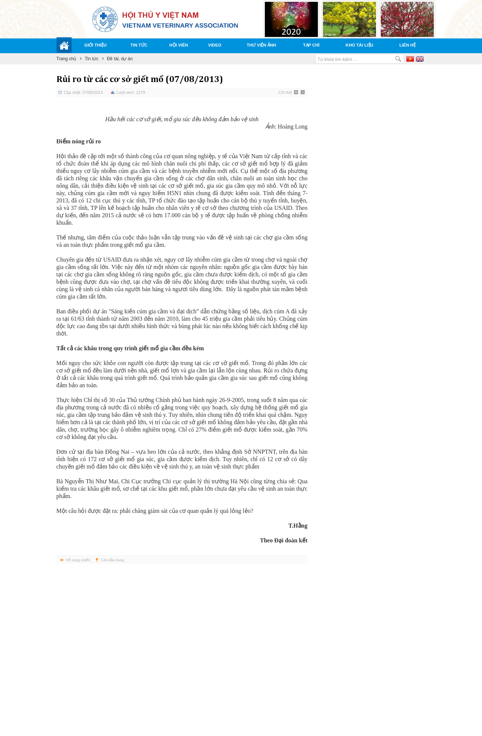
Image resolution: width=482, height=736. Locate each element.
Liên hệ (407, 45)
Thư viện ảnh (261, 45)
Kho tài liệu (359, 45)
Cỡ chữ (285, 92)
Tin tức (138, 45)
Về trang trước (78, 560)
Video (215, 45)
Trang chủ (66, 58)
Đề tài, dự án (120, 58)
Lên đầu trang (112, 560)
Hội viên (179, 45)
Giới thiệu (95, 45)
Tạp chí (311, 45)
